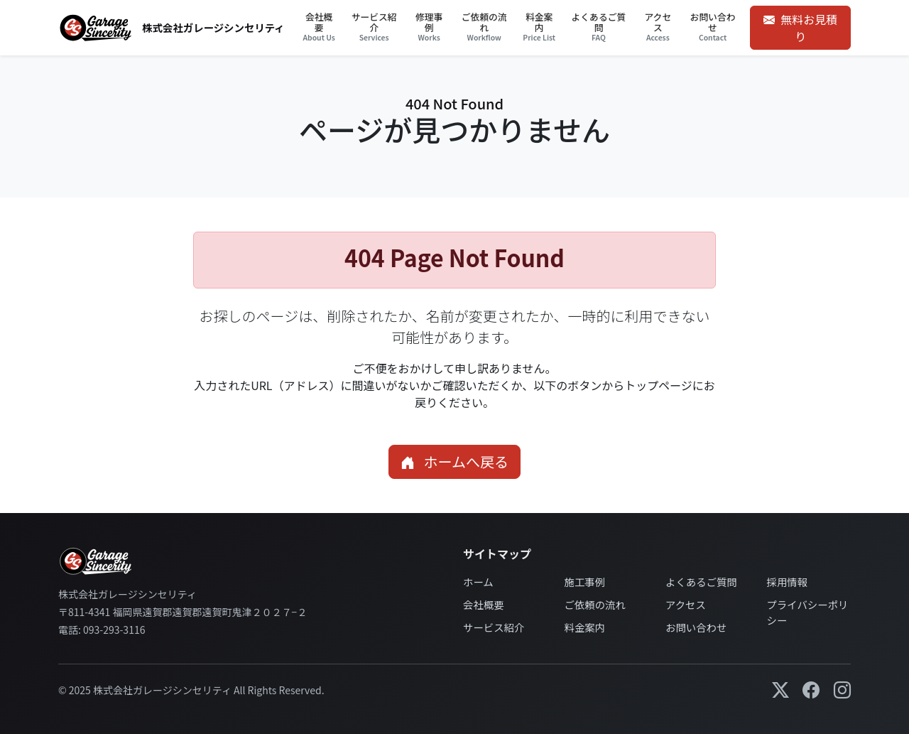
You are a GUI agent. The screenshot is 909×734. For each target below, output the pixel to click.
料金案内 (585, 627)
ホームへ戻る (454, 461)
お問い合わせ (695, 627)
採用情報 (787, 581)
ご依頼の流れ (595, 604)
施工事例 (585, 581)
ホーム (478, 581)
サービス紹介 (493, 627)
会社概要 (483, 604)
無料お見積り (800, 28)
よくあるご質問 (701, 581)
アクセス (685, 604)
